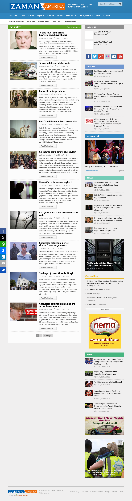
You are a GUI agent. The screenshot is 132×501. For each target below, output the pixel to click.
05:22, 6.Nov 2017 (62, 66)
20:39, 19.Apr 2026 (102, 101)
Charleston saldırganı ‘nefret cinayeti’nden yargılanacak (53, 244)
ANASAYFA (13, 16)
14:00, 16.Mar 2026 (102, 213)
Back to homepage (73, 27)
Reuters (43, 248)
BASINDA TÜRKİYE (44, 21)
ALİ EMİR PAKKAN (102, 31)
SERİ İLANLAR (58, 21)
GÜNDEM (31, 16)
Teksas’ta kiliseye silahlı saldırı (55, 63)
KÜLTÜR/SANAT (71, 16)
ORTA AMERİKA (82, 7)
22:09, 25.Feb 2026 (102, 367)
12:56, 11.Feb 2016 (61, 155)
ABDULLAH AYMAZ (103, 41)
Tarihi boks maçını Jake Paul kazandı (108, 382)
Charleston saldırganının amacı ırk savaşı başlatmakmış (57, 305)
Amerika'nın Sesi (46, 66)
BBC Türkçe (44, 94)
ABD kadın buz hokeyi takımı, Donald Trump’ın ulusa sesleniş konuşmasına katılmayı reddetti (108, 361)
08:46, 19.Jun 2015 (61, 309)
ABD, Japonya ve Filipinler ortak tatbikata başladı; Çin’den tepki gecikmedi (106, 184)
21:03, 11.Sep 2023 (102, 411)
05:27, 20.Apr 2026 (102, 190)
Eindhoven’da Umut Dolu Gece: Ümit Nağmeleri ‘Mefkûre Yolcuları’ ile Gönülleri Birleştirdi (108, 108)
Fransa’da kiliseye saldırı (52, 91)
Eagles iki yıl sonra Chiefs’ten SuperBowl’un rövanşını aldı (105, 373)
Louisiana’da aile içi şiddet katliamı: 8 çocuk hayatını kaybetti (108, 72)
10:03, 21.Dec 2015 (61, 185)
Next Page (47, 335)
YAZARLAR (106, 16)
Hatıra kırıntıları (100, 44)
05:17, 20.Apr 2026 (102, 89)
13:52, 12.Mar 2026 (102, 233)
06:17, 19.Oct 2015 (61, 218)
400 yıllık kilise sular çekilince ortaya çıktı (58, 213)
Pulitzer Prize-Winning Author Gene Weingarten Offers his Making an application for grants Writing (105, 283)
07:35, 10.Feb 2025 (102, 377)
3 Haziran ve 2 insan (95, 290)
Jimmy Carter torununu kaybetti (55, 182)
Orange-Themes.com (22, 495)
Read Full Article (48, 57)
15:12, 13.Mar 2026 (102, 223)
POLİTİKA (60, 16)
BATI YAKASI (73, 5)
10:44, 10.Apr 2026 (102, 114)
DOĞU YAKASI (86, 5)
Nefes (89, 294)
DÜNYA (22, 16)
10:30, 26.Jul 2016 (58, 94)
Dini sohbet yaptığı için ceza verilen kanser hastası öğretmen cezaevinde (108, 219)
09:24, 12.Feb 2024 (102, 399)
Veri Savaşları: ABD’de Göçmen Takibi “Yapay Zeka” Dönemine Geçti (103, 264)
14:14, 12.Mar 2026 (95, 268)
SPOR (98, 16)
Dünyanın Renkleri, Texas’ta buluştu (101, 166)
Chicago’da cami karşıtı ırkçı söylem (57, 151)
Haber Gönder (97, 491)
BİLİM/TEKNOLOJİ (86, 16)
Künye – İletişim (111, 491)
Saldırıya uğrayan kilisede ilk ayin (56, 273)
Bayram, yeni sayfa (101, 34)
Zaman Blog (91, 276)
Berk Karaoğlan (45, 155)
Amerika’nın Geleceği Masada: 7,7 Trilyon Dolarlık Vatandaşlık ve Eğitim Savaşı (108, 83)
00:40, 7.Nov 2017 (61, 38)
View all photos (91, 171)
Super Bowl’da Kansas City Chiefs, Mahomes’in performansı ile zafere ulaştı (107, 393)
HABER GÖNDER (70, 21)
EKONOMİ (50, 16)
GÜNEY (70, 7)
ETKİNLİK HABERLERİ (16, 21)
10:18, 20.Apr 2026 (102, 76)
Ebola (122, 491)
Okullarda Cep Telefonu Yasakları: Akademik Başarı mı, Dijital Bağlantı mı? (108, 96)
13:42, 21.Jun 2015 (61, 276)
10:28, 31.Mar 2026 (102, 200)
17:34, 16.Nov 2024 (102, 385)
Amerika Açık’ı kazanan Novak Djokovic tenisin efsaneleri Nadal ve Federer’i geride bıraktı (108, 406)
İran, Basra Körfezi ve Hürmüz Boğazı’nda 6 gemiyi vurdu (105, 229)
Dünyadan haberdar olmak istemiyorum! (102, 298)
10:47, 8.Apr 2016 (61, 125)
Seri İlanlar (85, 491)
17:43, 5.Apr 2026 (101, 129)
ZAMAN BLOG (30, 21)
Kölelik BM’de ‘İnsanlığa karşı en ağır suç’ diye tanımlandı (108, 196)
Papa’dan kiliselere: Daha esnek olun (58, 121)
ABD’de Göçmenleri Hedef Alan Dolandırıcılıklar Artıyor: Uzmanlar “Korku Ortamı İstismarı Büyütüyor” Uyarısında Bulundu (107, 122)
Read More (105, 309)
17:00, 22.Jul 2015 (55, 248)
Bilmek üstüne (92, 304)
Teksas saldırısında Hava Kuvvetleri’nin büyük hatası (53, 33)
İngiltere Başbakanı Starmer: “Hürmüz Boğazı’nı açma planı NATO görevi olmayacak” (108, 207)
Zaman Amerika (45, 38)
